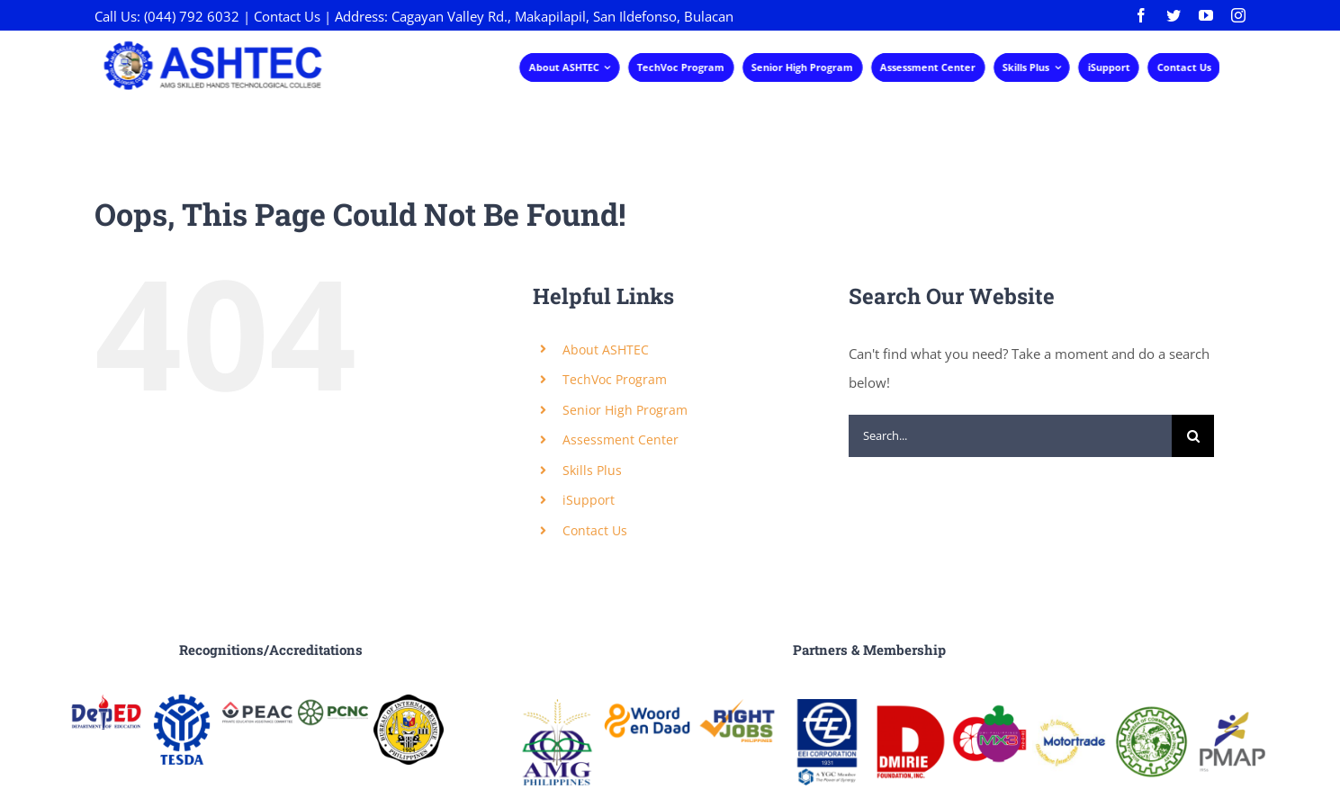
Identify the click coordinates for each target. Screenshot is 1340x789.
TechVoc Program (614, 379)
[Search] (1193, 436)
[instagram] (1238, 15)
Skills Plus (592, 470)
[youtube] (1206, 15)
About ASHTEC (605, 349)
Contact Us (287, 16)
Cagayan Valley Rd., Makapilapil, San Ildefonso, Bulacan (562, 16)
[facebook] (1141, 15)
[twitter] (1173, 15)
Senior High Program (625, 409)
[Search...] (1011, 436)
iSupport (588, 499)
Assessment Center (620, 439)
